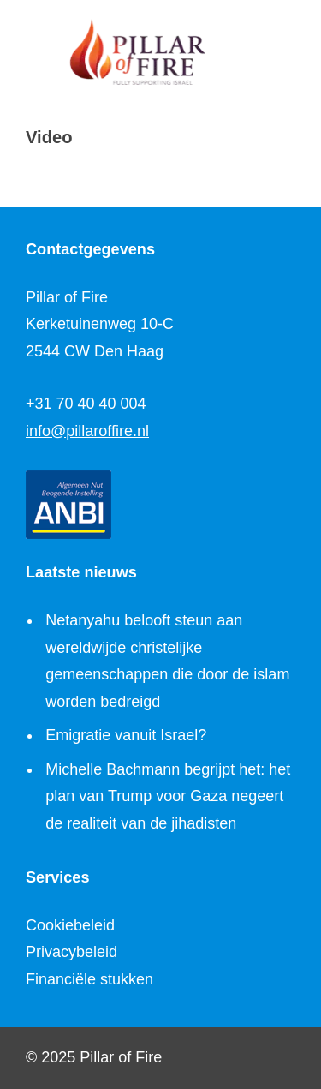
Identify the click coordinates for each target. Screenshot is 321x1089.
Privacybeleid (71, 951)
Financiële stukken (89, 979)
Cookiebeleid (70, 925)
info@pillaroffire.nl (87, 431)
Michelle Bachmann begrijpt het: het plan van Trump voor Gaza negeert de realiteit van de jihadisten (167, 796)
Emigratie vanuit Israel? (125, 735)
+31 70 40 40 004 (86, 403)
